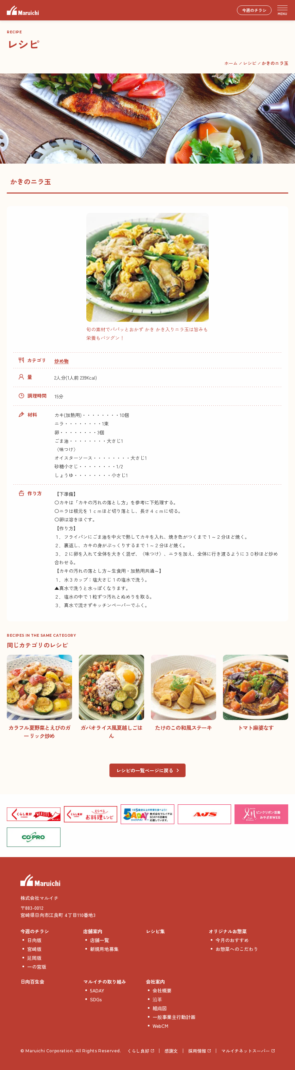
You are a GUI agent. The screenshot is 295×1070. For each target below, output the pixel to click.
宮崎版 (34, 949)
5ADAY (97, 990)
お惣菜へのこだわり (236, 949)
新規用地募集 (104, 949)
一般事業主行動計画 (174, 1017)
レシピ (249, 63)
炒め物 (61, 360)
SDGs (96, 999)
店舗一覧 (99, 940)
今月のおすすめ (232, 940)
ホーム (231, 63)
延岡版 (34, 957)
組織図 (160, 1008)
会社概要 (162, 990)
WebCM (160, 1025)
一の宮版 (36, 966)
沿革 (157, 999)
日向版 (34, 940)
